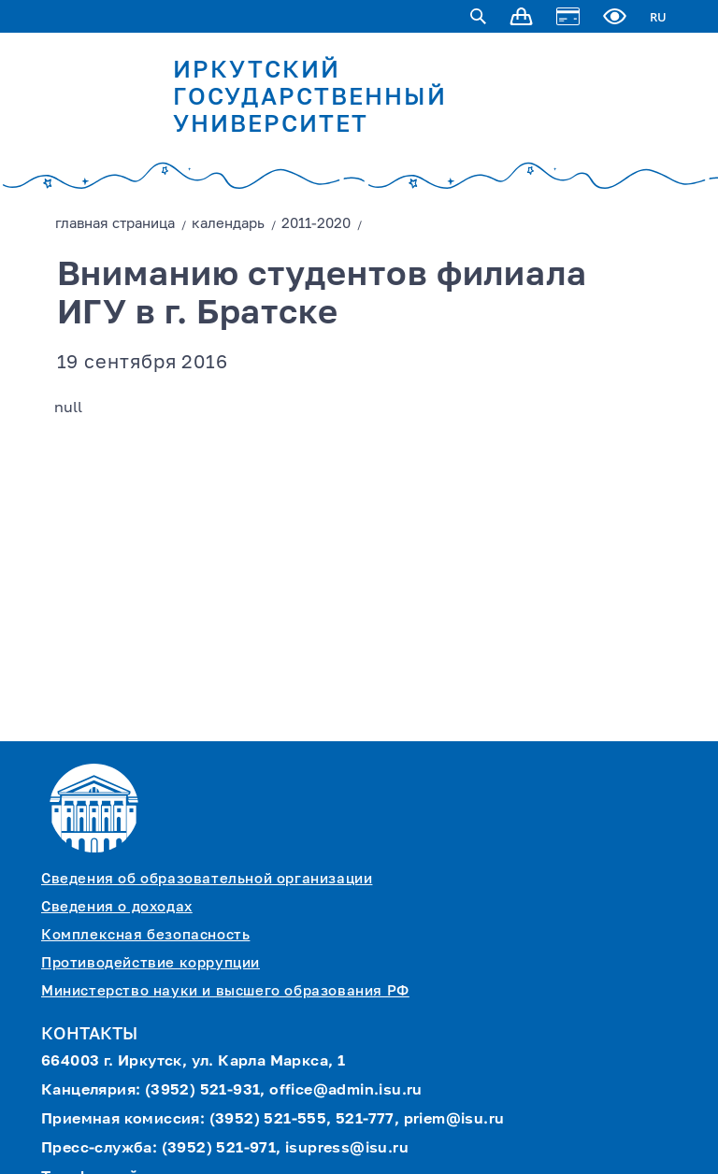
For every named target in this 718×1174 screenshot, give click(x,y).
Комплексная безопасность (145, 935)
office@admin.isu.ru (346, 1090)
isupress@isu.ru (347, 1148)
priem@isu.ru (454, 1119)
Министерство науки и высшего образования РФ (225, 991)
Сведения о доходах (117, 907)
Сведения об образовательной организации (206, 879)
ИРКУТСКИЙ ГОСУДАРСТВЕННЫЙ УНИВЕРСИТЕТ (310, 98)
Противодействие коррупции (150, 963)
